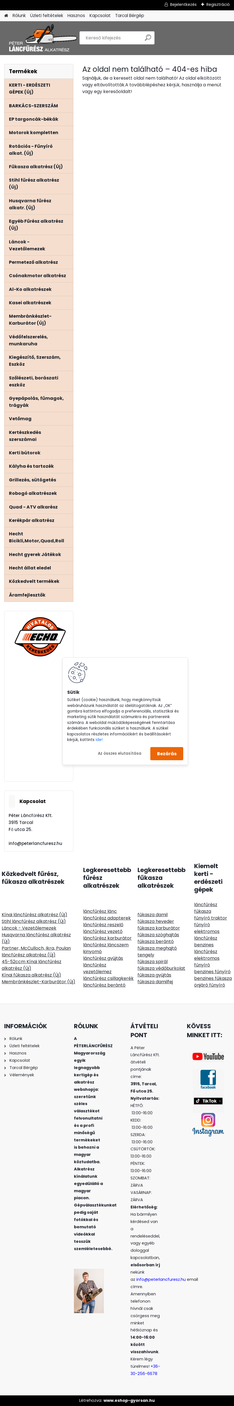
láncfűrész (205, 904)
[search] (148, 39)
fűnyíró (202, 925)
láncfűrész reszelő (103, 925)
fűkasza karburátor (158, 928)
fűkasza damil (152, 914)
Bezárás (167, 753)
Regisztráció (218, 4)
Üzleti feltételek (46, 15)
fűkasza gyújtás (154, 975)
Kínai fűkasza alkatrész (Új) (31, 975)
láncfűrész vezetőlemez (97, 968)
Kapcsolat (100, 15)
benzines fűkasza (213, 978)
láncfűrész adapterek (107, 918)
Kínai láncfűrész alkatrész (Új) (34, 914)
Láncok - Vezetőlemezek (29, 928)
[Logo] (42, 38)
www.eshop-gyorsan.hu (129, 1400)
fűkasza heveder (155, 921)
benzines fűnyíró (212, 971)
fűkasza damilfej (155, 981)
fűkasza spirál (152, 961)
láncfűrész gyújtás (103, 958)
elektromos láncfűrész (206, 934)
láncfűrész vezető (102, 931)
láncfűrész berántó (104, 985)
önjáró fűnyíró (209, 985)
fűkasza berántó (155, 941)
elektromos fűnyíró (206, 961)
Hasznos (76, 15)
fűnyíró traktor (210, 918)
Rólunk (19, 15)
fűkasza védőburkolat (161, 968)
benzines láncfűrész (205, 948)
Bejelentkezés (183, 4)
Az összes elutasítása (119, 753)
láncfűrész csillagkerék (108, 978)
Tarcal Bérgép (129, 15)
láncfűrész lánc (100, 911)
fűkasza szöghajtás (158, 935)
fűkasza (202, 911)
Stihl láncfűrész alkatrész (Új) (34, 921)
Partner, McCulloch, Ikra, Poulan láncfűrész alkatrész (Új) (36, 951)
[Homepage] (6, 15)
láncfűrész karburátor (107, 938)
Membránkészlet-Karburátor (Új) (38, 981)
